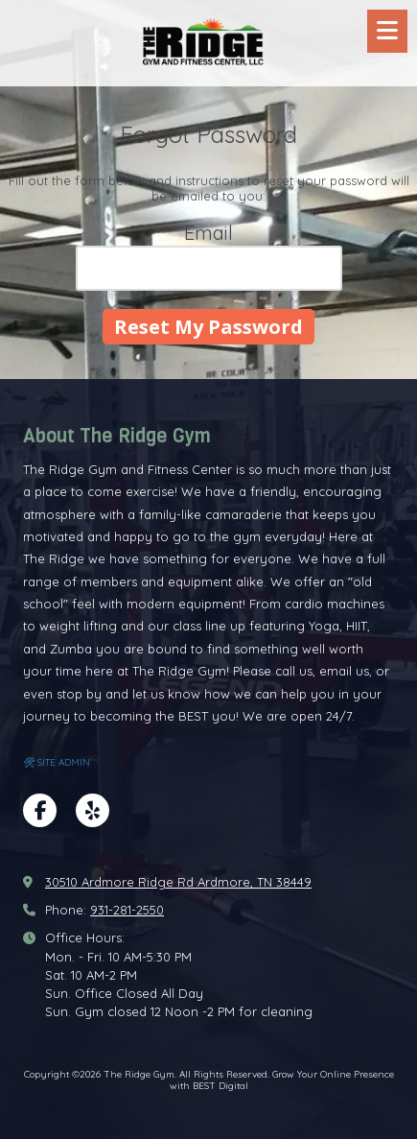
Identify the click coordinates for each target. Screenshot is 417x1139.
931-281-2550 (127, 909)
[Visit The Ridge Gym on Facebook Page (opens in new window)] (40, 810)
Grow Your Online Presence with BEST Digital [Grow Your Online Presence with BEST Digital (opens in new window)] (282, 1080)
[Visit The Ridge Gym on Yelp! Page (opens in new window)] (92, 810)
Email (208, 233)
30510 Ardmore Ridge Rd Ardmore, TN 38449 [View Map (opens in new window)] (178, 882)
